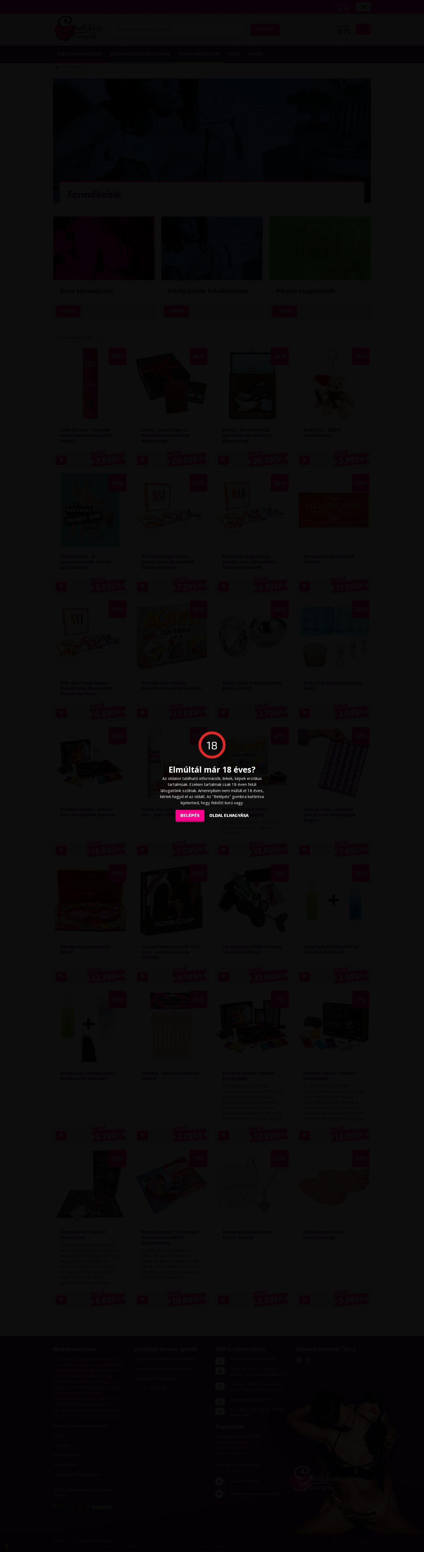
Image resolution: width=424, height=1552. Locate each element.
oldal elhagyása (229, 815)
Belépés (190, 815)
